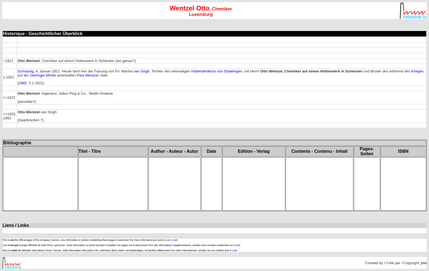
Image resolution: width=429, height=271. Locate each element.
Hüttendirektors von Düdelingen (216, 71)
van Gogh (141, 71)
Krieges (417, 71)
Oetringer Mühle (43, 75)
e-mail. (174, 240)
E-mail (233, 250)
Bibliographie (17, 142)
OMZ (23, 83)
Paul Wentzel (87, 75)
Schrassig (26, 71)
